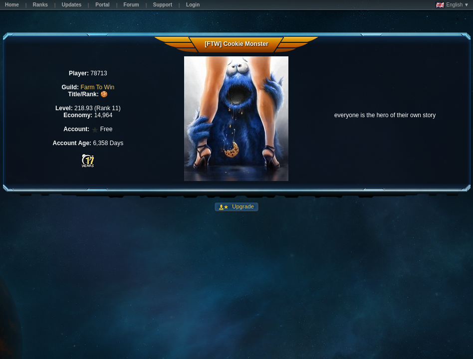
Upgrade (242, 206)
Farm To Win (97, 87)
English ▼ (452, 5)
